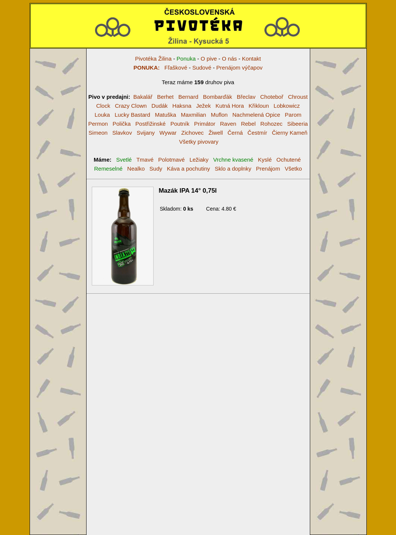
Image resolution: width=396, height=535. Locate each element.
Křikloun (259, 106)
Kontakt (251, 58)
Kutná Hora (229, 106)
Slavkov (122, 132)
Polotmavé (171, 159)
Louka (102, 114)
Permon (98, 123)
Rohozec (271, 123)
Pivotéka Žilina (153, 58)
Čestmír (257, 132)
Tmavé (145, 159)
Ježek (203, 106)
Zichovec (192, 132)
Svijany (146, 132)
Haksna (181, 106)
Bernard (188, 97)
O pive (209, 58)
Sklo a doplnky (233, 168)
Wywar (168, 132)
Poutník (180, 123)
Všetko (293, 168)
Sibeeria (297, 123)
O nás (229, 58)
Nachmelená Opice (256, 114)
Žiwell (215, 132)
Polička (121, 123)
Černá (235, 132)
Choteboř (271, 97)
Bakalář (142, 97)
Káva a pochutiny (188, 168)
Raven (228, 123)
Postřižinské (150, 123)
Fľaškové (160, 67)
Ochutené (288, 159)
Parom (293, 114)
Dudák (159, 106)
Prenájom (268, 168)
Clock (103, 106)
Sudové (201, 67)
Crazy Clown (131, 106)
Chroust (298, 97)
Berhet (165, 97)
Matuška (165, 114)
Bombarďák (217, 97)
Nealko (136, 168)
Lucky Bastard (132, 114)
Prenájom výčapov (239, 67)
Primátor (204, 123)
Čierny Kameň (290, 132)
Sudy (155, 168)
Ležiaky (199, 159)
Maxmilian (193, 114)
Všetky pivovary (198, 141)
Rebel (248, 123)
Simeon (98, 132)
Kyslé (265, 159)
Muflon (219, 114)
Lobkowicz (286, 106)
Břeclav (246, 97)
